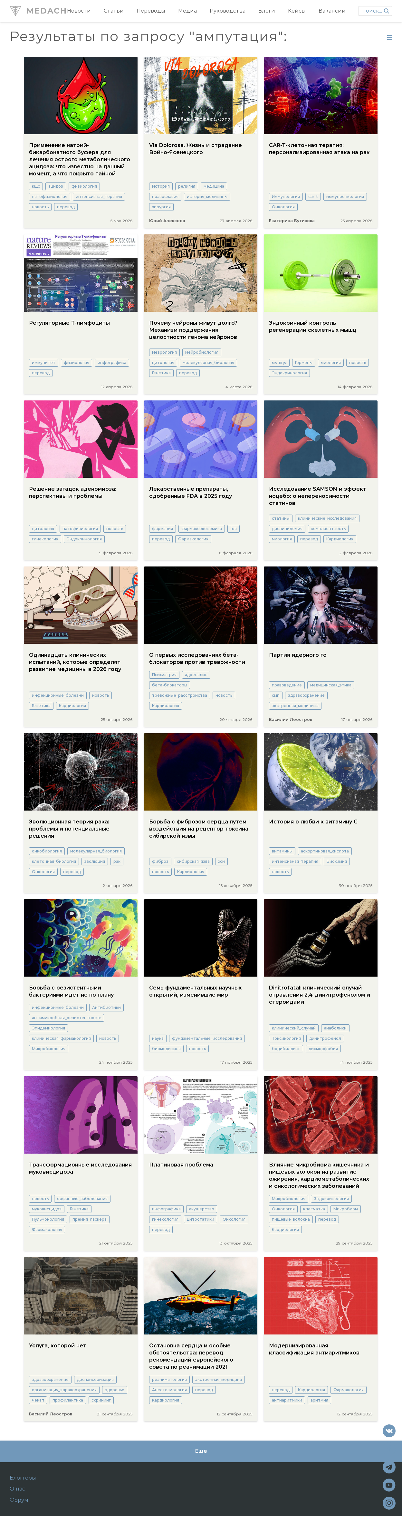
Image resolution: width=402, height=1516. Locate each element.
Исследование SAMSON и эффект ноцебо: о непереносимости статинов (317, 496)
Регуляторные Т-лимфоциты (69, 323)
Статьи (114, 11)
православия (165, 196)
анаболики (335, 1028)
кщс (36, 186)
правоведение (287, 685)
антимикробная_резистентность (66, 1017)
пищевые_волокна (291, 1219)
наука (158, 1038)
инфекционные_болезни (58, 695)
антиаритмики (287, 1400)
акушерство (201, 1208)
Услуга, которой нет (57, 1346)
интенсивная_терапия (99, 196)
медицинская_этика (330, 685)
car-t (313, 196)
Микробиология (48, 1048)
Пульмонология (48, 1219)
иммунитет (43, 362)
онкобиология (47, 851)
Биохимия (337, 861)
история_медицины (207, 196)
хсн (221, 861)
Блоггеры (23, 1478)
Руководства (227, 11)
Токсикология (286, 1038)
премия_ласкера (89, 1219)
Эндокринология (289, 372)
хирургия (161, 206)
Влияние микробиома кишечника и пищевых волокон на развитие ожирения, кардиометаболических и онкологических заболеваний (319, 1175)
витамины (282, 851)
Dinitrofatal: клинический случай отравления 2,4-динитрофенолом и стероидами (319, 995)
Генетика (161, 372)
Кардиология (339, 539)
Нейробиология (201, 352)
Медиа (187, 11)
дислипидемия (287, 528)
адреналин (196, 674)
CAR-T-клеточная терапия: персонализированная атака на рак (319, 148)
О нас (17, 1489)
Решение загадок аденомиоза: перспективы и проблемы (72, 492)
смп (276, 695)
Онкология (283, 206)
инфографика (112, 362)
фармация (162, 528)
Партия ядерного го (298, 655)
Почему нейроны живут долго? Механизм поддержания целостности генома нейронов (193, 330)
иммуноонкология (345, 196)
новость (40, 206)
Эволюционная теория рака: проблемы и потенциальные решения (69, 829)
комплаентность (328, 528)
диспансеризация (95, 1379)
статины (281, 518)
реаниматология (169, 1379)
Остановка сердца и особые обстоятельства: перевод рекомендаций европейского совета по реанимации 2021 (191, 1356)
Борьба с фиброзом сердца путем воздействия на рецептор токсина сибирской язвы (198, 829)
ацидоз (55, 186)
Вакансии (332, 11)
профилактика (68, 1400)
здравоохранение (306, 695)
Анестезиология (169, 1389)
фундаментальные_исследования (207, 1038)
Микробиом (345, 1208)
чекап (38, 1400)
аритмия (319, 1400)
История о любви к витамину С (313, 822)
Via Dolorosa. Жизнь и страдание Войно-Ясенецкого (195, 148)
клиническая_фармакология (61, 1038)
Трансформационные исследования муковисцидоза (80, 1168)
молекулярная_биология (208, 362)
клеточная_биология (54, 861)
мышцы (279, 362)
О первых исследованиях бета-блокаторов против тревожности (197, 658)
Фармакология (193, 539)
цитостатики (200, 1219)
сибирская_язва (193, 861)
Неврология (164, 352)
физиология (84, 186)
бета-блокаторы (169, 685)
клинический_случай (294, 1028)
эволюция (94, 861)
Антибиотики (106, 1007)
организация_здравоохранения (64, 1389)
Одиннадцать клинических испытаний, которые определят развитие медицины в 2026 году (75, 662)
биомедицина (166, 1048)
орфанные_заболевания (82, 1198)
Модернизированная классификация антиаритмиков (314, 1349)
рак (116, 861)
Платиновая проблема (181, 1165)
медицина (214, 186)
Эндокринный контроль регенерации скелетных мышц (312, 326)
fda (233, 528)
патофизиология (49, 196)
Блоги (266, 11)
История (161, 186)
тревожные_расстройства (179, 695)
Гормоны (303, 362)
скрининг (101, 1400)
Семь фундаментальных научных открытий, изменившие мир (195, 991)
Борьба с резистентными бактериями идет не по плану (71, 991)
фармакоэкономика (201, 528)
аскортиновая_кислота (325, 851)
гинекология (45, 539)
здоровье (114, 1389)
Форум (19, 1500)
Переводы (151, 11)
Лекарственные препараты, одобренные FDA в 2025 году (190, 492)
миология (331, 362)
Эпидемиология (48, 1028)
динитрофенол (325, 1038)
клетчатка (314, 1208)
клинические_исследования (327, 518)
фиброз (160, 861)
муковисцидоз (47, 1208)
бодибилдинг (286, 1048)
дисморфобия (323, 1048)
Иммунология (286, 196)
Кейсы (297, 11)
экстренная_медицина (295, 705)
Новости (79, 11)
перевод (66, 206)
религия (186, 186)
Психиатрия (164, 674)
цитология (163, 362)
